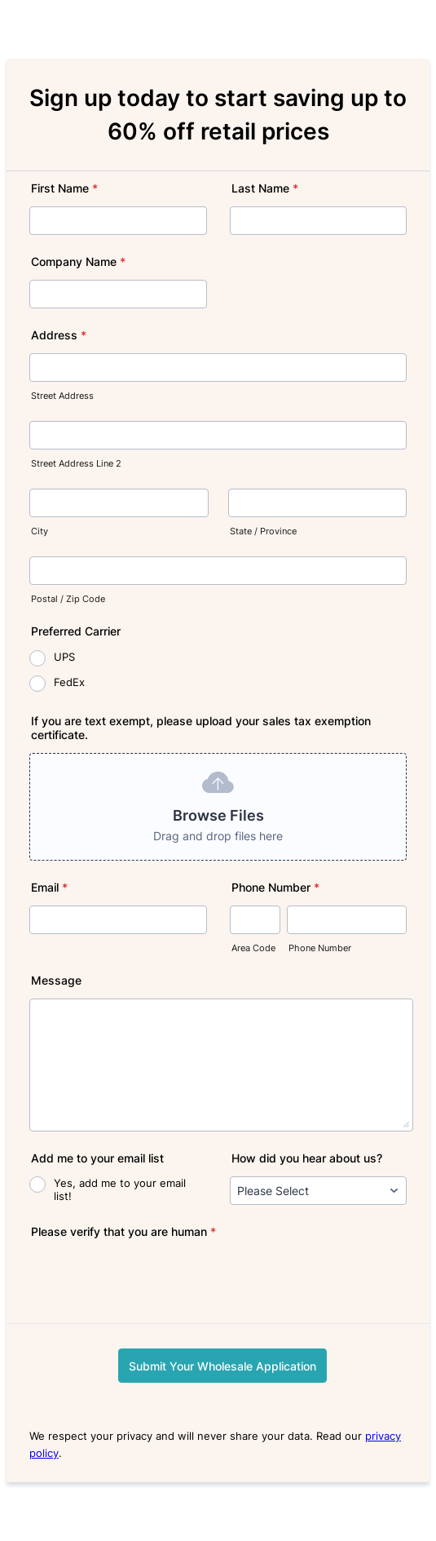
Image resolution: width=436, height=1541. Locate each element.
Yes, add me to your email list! (120, 1189)
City (39, 531)
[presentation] (153, 1281)
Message (56, 980)
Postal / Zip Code (68, 599)
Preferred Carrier (76, 631)
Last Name (264, 188)
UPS (64, 656)
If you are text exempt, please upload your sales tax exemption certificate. (201, 728)
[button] (218, 807)
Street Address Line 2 (76, 463)
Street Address (62, 396)
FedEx (69, 682)
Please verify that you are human (123, 1231)
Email (49, 887)
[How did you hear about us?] (318, 1190)
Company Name (78, 261)
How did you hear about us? (306, 1158)
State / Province (263, 531)
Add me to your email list (97, 1158)
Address (58, 335)
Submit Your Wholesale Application (222, 1366)
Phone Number (275, 887)
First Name (64, 188)
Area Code (253, 948)
